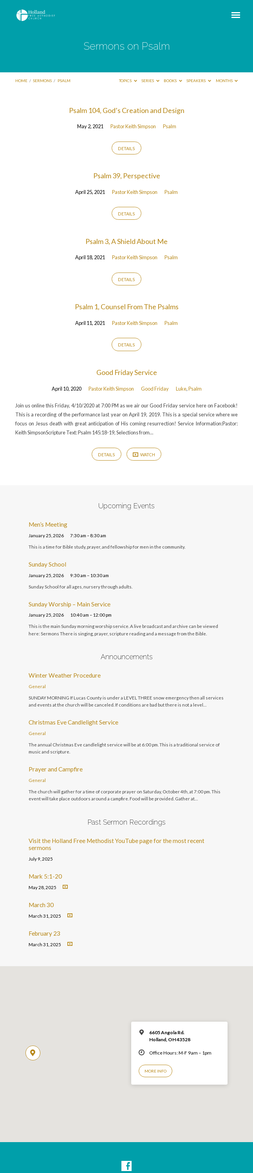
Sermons (42, 80)
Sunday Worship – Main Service (69, 604)
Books (173, 80)
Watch (144, 454)
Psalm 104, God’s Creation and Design (126, 110)
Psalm (64, 80)
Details (126, 148)
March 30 (41, 904)
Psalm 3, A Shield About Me (126, 241)
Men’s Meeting (48, 524)
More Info (155, 1071)
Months (227, 80)
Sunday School (47, 564)
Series (150, 80)
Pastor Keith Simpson (133, 126)
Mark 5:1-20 (45, 876)
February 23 (44, 933)
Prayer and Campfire (56, 769)
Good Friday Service (126, 372)
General (37, 686)
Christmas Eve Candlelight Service (73, 722)
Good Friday (155, 389)
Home (21, 80)
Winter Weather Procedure (65, 675)
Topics (128, 80)
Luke (181, 389)
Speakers (198, 80)
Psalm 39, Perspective (126, 175)
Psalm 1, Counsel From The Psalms (127, 306)
